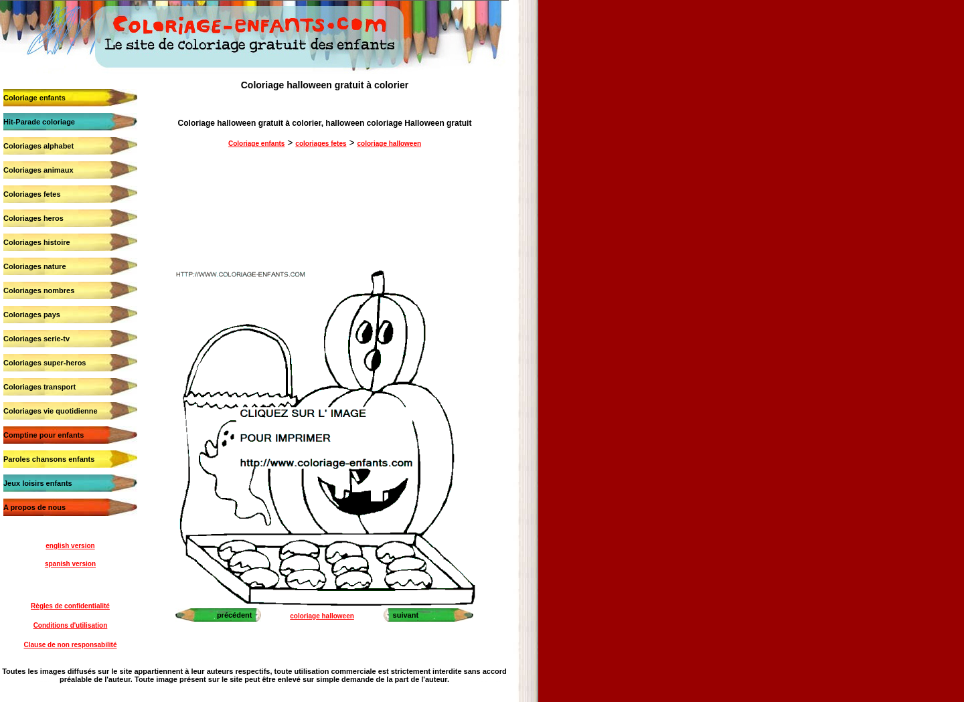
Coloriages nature (34, 266)
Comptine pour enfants (43, 435)
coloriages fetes (320, 143)
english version (70, 545)
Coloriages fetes (32, 194)
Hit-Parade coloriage (39, 122)
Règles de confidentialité (70, 606)
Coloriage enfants (34, 98)
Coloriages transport (39, 387)
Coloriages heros (33, 218)
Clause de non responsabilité (70, 644)
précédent (234, 615)
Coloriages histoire (36, 242)
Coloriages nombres (38, 290)
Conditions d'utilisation (70, 625)
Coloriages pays (31, 315)
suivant (406, 615)
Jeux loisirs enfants (37, 483)
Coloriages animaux (38, 170)
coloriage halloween (389, 143)
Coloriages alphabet (38, 146)
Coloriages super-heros (44, 363)
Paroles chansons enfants (48, 459)
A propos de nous (34, 507)
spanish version (70, 563)
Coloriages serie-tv (36, 339)
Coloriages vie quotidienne (50, 411)
